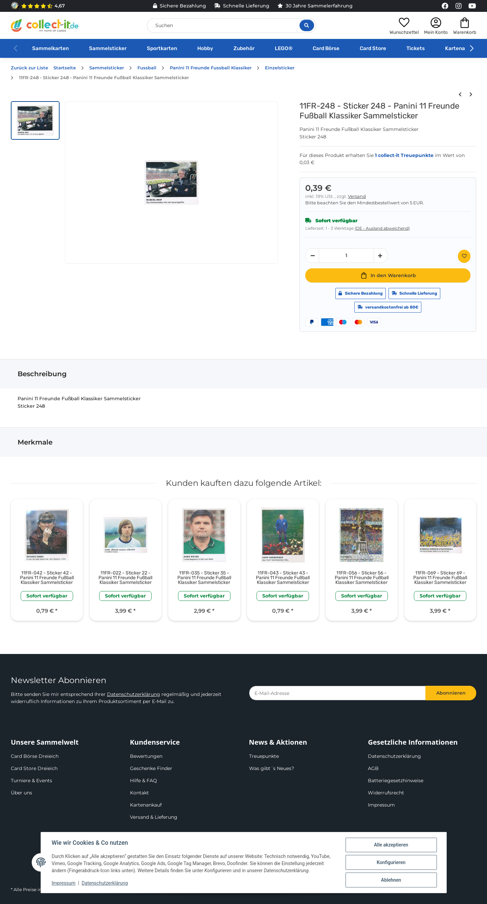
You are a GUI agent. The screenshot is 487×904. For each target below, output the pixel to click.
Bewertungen (146, 756)
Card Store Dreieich (34, 768)
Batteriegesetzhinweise (395, 780)
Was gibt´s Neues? (271, 768)
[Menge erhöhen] (381, 256)
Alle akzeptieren (391, 845)
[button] (404, 25)
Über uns (21, 793)
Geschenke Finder (151, 768)
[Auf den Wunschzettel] (464, 256)
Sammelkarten (50, 48)
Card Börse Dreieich (35, 756)
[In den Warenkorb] (387, 275)
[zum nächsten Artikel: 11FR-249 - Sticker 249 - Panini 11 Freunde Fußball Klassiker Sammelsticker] (470, 94)
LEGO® (283, 48)
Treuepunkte (264, 756)
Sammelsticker (108, 48)
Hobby (205, 48)
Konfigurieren (391, 862)
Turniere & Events (31, 780)
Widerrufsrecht (386, 793)
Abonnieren (451, 693)
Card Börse (326, 48)
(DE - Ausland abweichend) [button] (382, 228)
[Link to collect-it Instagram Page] (459, 6)
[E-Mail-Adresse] (337, 693)
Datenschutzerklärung (133, 694)
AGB (373, 768)
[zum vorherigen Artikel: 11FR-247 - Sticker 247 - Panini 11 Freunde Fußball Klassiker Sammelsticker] (460, 94)
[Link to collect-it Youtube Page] (472, 6)
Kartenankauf (462, 48)
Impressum (381, 805)
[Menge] (346, 255)
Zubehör (244, 48)
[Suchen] (231, 25)
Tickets (415, 48)
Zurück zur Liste (29, 67)
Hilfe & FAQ (143, 780)
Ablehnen (391, 880)
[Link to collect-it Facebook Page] (445, 6)
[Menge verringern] (312, 256)
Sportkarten (162, 48)
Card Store (373, 48)
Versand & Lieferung (153, 817)
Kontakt (139, 793)
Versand (357, 196)
